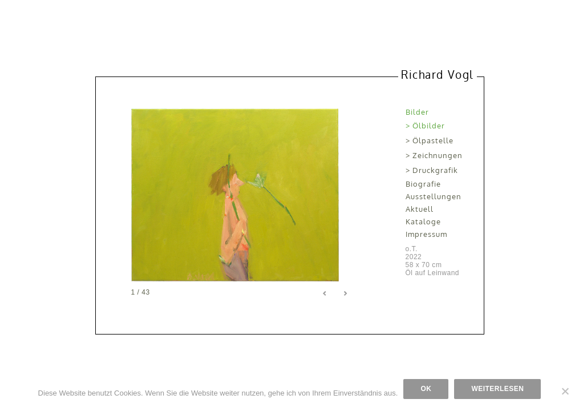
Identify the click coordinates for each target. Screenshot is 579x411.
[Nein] (564, 391)
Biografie (423, 183)
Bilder (417, 111)
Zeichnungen (437, 155)
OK (425, 389)
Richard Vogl (437, 74)
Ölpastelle (433, 140)
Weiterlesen (497, 389)
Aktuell (420, 208)
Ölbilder (428, 125)
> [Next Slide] (345, 293)
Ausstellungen (434, 196)
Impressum (426, 234)
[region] (242, 194)
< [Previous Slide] (325, 293)
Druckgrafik (435, 170)
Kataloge (423, 221)
